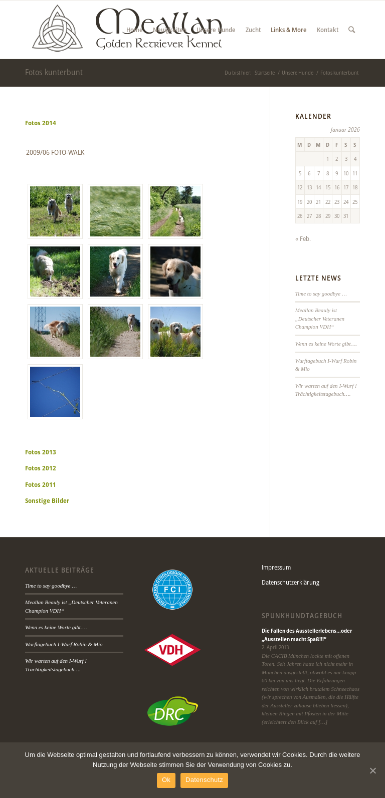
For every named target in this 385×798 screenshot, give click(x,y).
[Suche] (351, 30)
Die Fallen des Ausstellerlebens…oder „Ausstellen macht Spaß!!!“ (307, 635)
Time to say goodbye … (321, 294)
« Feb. (303, 238)
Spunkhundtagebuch (302, 616)
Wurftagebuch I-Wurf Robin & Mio (64, 644)
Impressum (276, 567)
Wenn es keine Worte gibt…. (326, 344)
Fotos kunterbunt (54, 72)
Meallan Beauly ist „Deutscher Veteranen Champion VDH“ (319, 318)
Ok (166, 779)
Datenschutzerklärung (290, 582)
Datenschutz (204, 779)
